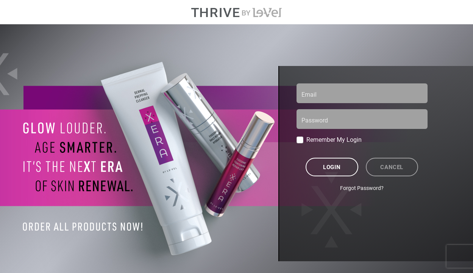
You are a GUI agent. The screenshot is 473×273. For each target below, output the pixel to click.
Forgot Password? (362, 187)
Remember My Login (334, 139)
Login (331, 167)
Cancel (391, 167)
